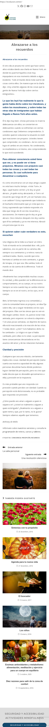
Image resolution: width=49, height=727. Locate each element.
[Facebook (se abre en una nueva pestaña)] (21, 6)
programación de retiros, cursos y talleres (22, 431)
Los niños (25, 630)
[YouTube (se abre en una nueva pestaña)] (27, 6)
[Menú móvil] (39, 17)
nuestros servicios (26, 428)
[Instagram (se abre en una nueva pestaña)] (24, 6)
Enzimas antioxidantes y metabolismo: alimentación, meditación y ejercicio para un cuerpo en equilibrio (24, 668)
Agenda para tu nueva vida (24, 562)
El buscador (25, 596)
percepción (26, 438)
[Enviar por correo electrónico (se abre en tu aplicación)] (31, 6)
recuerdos (35, 438)
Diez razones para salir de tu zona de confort (24, 682)
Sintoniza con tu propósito (24, 528)
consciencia (16, 438)
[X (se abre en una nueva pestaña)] (18, 6)
